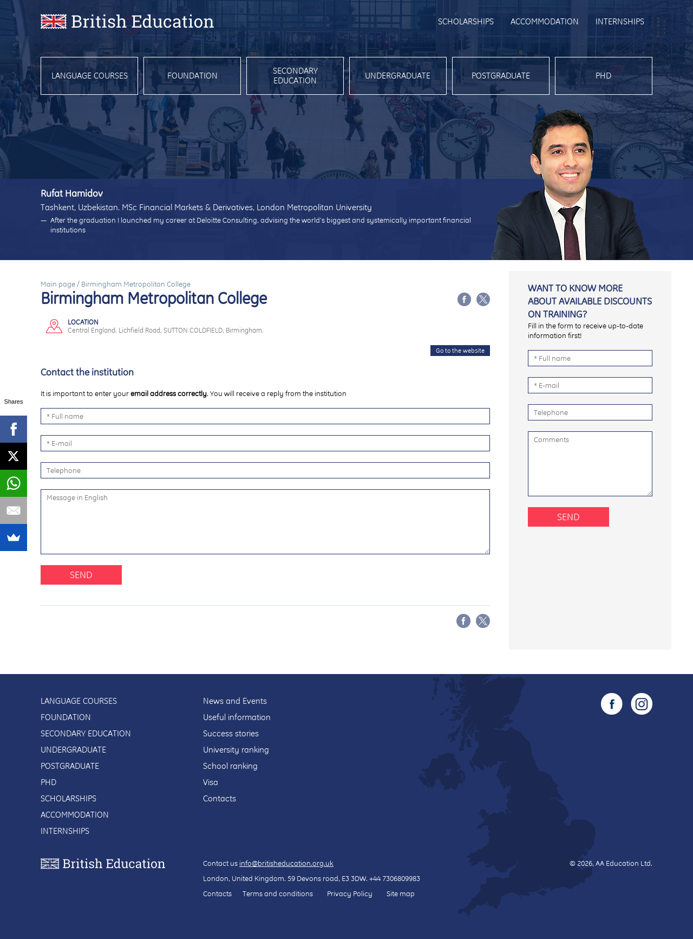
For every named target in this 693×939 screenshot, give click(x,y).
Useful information (237, 717)
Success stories (231, 733)
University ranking (236, 749)
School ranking (230, 766)
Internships (620, 21)
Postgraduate (501, 75)
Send (81, 574)
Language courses (89, 75)
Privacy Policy (349, 893)
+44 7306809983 (394, 878)
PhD (603, 75)
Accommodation (545, 21)
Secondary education (295, 76)
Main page (58, 284)
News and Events (235, 701)
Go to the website (460, 350)
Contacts (219, 798)
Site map (401, 893)
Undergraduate (397, 75)
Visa (210, 782)
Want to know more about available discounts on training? (590, 301)
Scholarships (466, 21)
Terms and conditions (278, 893)
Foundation (192, 75)
